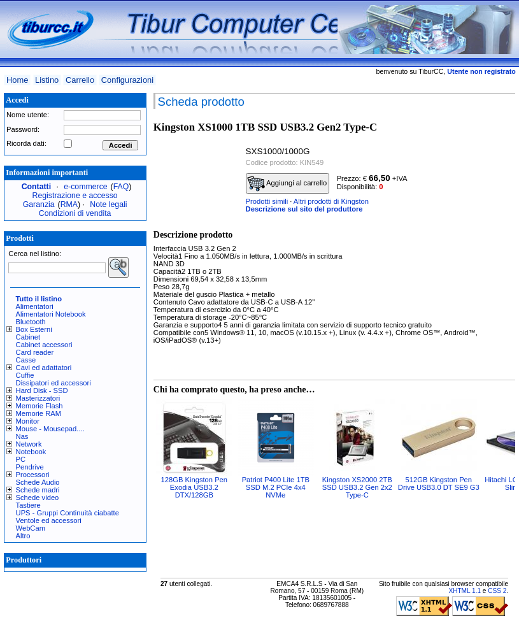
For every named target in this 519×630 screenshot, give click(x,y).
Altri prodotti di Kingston (331, 201)
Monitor (27, 421)
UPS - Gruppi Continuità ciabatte (67, 513)
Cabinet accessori (44, 344)
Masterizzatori (38, 398)
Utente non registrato (481, 71)
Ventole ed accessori (49, 520)
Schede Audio (38, 482)
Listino (47, 80)
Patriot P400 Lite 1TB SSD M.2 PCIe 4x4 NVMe (275, 487)
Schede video (37, 497)
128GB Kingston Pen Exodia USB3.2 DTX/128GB (194, 487)
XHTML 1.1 (464, 590)
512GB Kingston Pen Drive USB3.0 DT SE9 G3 (439, 483)
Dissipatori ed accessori (53, 383)
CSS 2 (497, 590)
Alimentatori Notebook (51, 314)
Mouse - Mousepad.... (50, 429)
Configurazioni (127, 80)
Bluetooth (31, 322)
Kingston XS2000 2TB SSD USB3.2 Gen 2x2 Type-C (357, 487)
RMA (69, 204)
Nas (22, 436)
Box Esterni (34, 329)
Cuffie (25, 375)
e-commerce (85, 186)
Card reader (35, 352)
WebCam (30, 528)
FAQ (121, 186)
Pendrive (30, 467)
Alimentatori (34, 306)
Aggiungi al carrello (287, 183)
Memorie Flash (39, 406)
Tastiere (28, 505)
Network (29, 444)
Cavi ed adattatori (44, 367)
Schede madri (38, 490)
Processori (33, 474)
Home (17, 80)
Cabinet (28, 337)
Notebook (31, 451)
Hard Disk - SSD (42, 390)
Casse (26, 360)
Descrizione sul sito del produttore (304, 209)
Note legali (108, 204)
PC (21, 459)
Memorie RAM (38, 413)
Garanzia (39, 204)
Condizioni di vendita (75, 213)
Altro (23, 536)
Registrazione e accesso (75, 195)
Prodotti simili (267, 201)
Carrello (80, 80)
